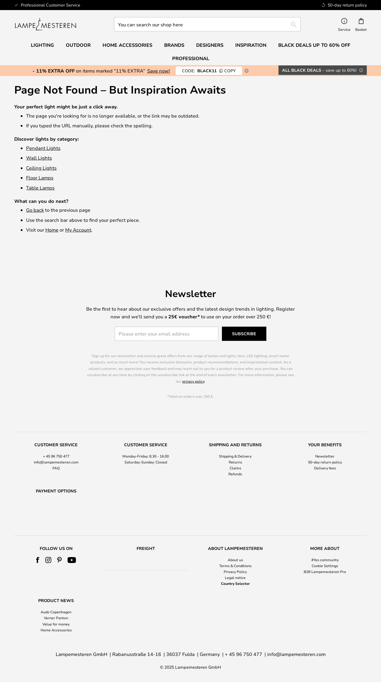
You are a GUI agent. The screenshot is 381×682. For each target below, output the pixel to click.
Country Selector (235, 583)
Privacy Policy (235, 571)
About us (235, 559)
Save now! (158, 71)
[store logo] (45, 24)
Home (51, 230)
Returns (235, 446)
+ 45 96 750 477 (56, 440)
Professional (190, 58)
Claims (235, 452)
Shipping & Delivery (235, 440)
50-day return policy (325, 446)
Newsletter (324, 440)
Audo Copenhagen (56, 612)
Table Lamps (40, 187)
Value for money (56, 624)
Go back (35, 210)
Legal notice (235, 577)
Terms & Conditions (235, 565)
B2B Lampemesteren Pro (325, 571)
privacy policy (193, 366)
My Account (78, 230)
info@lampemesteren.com (56, 446)
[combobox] (207, 24)
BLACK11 (209, 70)
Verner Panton (56, 618)
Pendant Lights (43, 148)
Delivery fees (325, 452)
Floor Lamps (39, 177)
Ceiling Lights (41, 168)
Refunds (235, 458)
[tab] (56, 444)
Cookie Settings (325, 565)
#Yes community (325, 559)
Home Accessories (56, 630)
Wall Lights (39, 158)
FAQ (56, 452)
